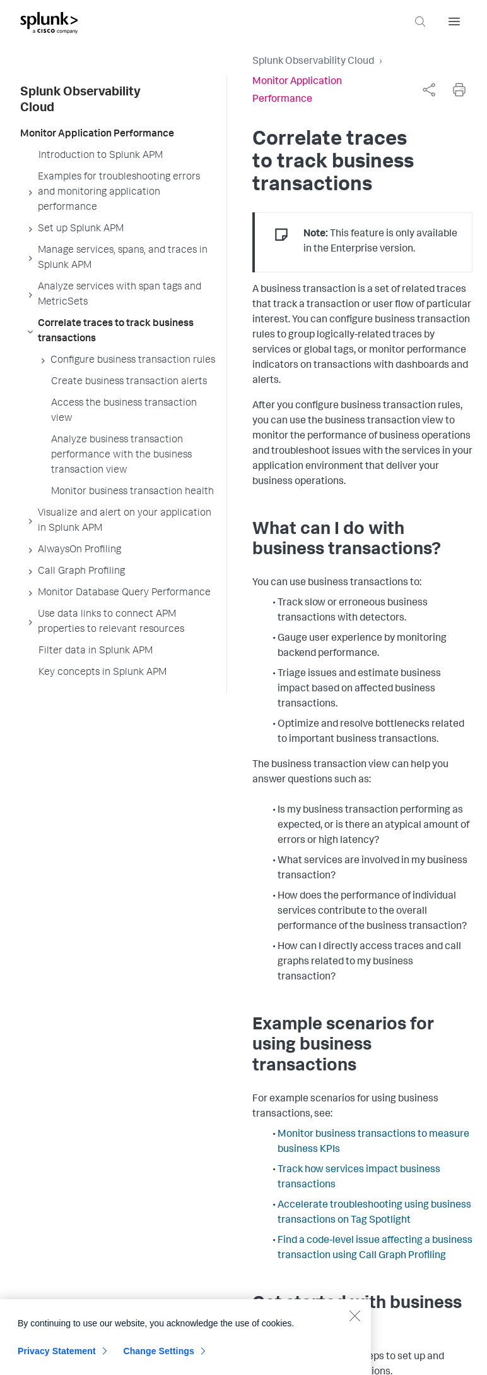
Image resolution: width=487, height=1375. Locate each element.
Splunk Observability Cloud (313, 62)
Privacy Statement (57, 1356)
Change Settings (158, 1356)
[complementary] (429, 89)
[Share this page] (429, 89)
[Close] (354, 1320)
